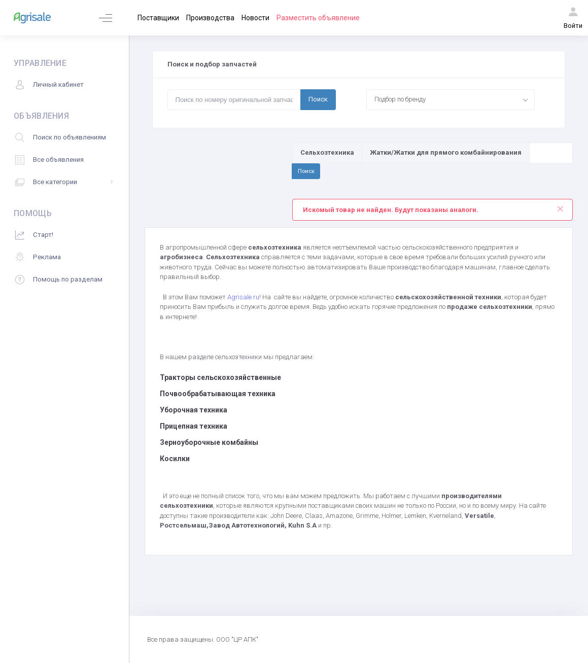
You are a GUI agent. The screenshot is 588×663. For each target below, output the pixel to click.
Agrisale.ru (243, 297)
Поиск (318, 99)
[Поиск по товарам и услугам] (551, 153)
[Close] (559, 206)
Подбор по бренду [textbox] (400, 99)
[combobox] (450, 99)
